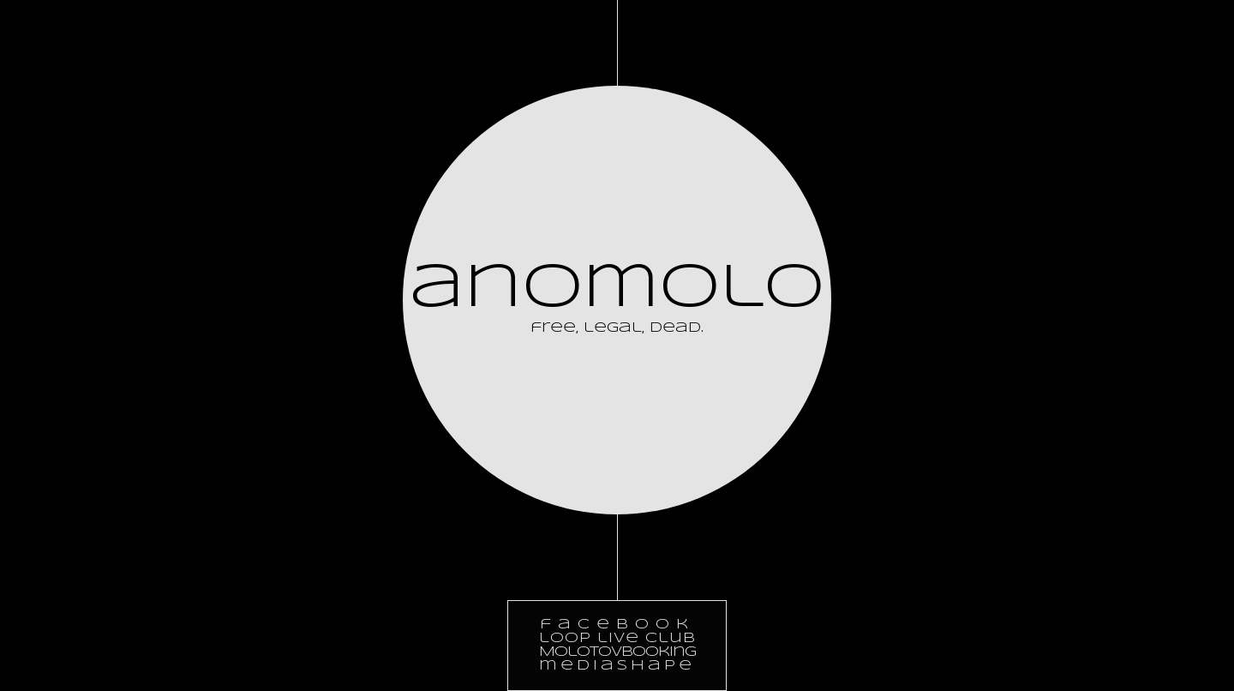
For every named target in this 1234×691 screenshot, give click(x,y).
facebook (617, 624)
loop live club (617, 638)
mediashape (617, 665)
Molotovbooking (617, 652)
